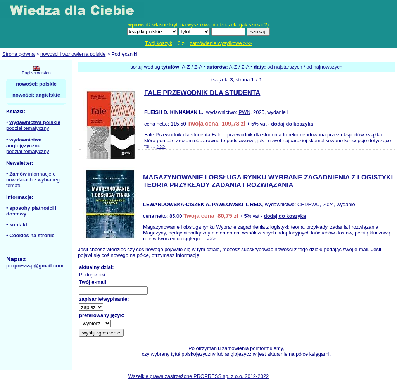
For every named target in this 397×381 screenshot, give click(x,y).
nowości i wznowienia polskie (72, 54)
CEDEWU (308, 204)
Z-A (198, 67)
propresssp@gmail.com (35, 266)
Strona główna (18, 54)
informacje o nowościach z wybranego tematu (34, 179)
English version (36, 73)
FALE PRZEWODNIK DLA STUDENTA (202, 93)
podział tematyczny (27, 128)
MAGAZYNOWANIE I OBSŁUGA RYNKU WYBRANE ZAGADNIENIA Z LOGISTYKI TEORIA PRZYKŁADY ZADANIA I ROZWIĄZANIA (268, 181)
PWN (244, 112)
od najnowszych (324, 67)
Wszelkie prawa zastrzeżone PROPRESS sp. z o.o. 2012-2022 (198, 376)
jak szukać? (254, 25)
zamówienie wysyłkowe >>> (221, 43)
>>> (161, 146)
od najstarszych (284, 67)
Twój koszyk (158, 43)
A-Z (186, 67)
